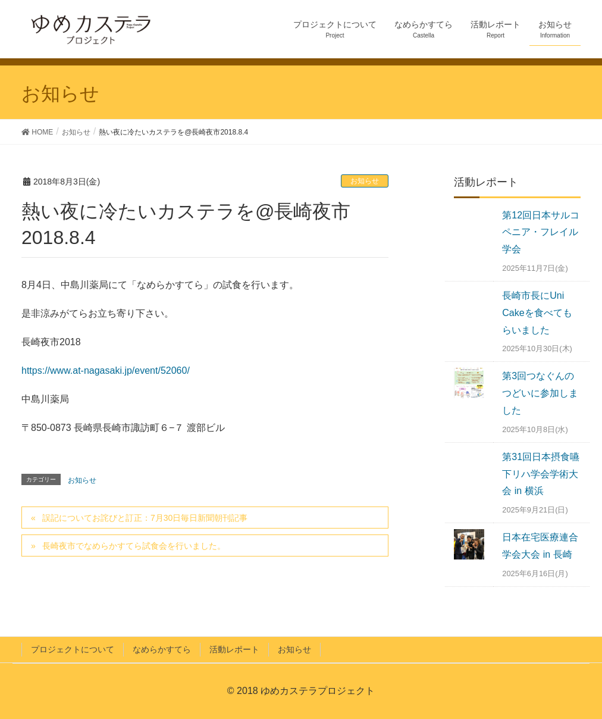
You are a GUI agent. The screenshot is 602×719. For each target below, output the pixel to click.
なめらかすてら (162, 649)
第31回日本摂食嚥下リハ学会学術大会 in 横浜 (540, 474)
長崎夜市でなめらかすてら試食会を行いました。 (133, 546)
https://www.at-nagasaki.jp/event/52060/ (105, 370)
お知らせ (364, 181)
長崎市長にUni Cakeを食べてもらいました (537, 312)
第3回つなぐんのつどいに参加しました (540, 393)
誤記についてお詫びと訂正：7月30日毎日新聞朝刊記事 (144, 518)
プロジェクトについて (72, 649)
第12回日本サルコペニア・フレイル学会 (540, 232)
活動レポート (234, 649)
